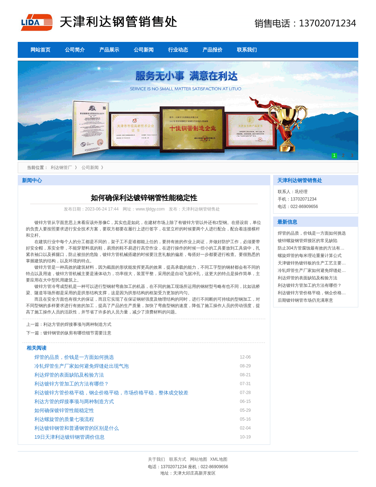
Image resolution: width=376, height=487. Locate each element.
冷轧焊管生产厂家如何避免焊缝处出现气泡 (81, 366)
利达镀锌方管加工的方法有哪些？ (71, 384)
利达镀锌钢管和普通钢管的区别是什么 (76, 428)
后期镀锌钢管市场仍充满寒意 (305, 300)
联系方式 (177, 459)
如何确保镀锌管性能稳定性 (64, 410)
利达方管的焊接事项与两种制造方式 (77, 324)
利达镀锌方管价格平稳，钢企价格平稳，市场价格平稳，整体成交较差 (111, 392)
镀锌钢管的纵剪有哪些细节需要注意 (77, 332)
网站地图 (198, 459)
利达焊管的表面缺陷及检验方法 (69, 375)
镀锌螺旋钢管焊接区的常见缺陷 (307, 240)
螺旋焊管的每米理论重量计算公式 (310, 255)
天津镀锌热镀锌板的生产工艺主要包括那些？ (320, 263)
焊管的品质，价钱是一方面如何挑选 (74, 357)
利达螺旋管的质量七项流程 (64, 419)
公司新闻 (90, 167)
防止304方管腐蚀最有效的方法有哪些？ (315, 248)
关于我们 (156, 459)
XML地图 (218, 459)
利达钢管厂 (61, 167)
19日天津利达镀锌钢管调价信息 (69, 437)
